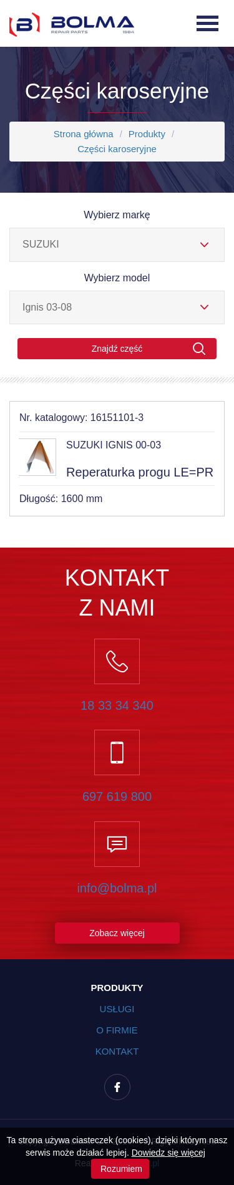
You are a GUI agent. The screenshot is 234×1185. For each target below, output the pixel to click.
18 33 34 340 (117, 705)
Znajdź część (149, 349)
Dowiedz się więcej (168, 1153)
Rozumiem (120, 1169)
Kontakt (117, 1051)
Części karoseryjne (117, 148)
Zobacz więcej (117, 933)
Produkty (147, 133)
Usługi (117, 1009)
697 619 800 (117, 796)
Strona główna (84, 133)
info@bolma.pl (117, 888)
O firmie (117, 1030)
